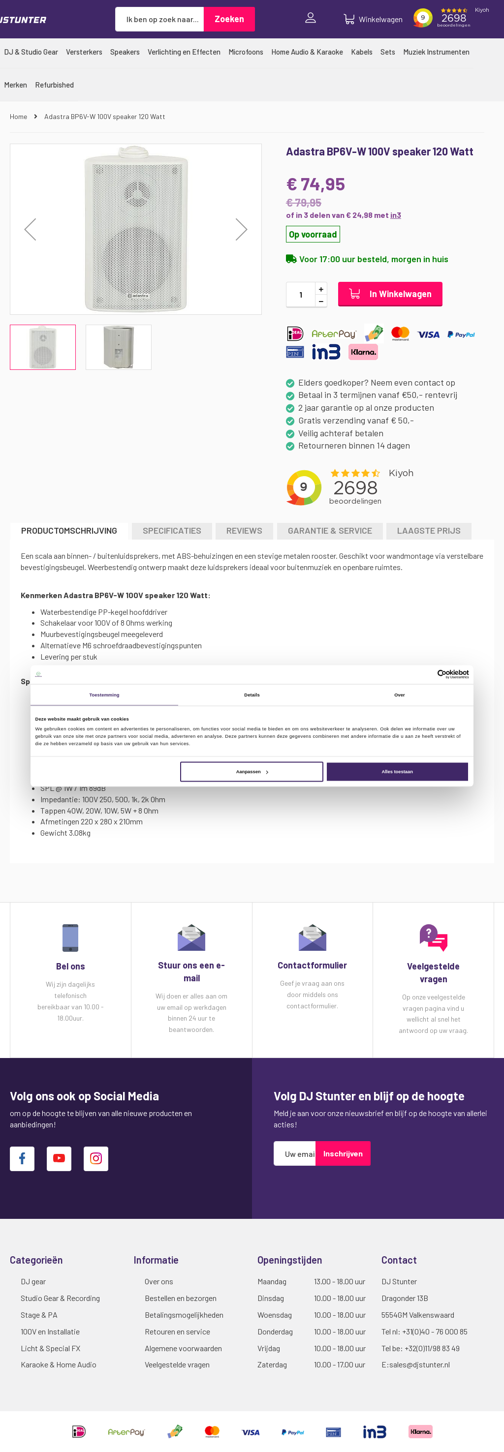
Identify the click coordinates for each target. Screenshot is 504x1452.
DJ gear (33, 1281)
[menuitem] (31, 51)
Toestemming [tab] (104, 694)
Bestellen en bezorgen (181, 1297)
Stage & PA (39, 1314)
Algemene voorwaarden (183, 1348)
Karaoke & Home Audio (58, 1364)
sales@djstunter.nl (419, 1364)
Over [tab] (399, 694)
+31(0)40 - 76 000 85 (435, 1331)
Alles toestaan (396, 771)
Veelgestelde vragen (177, 1364)
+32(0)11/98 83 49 (432, 1348)
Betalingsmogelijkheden (184, 1314)
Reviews (244, 530)
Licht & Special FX (50, 1348)
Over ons (159, 1281)
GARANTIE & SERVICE (330, 530)
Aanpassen (252, 771)
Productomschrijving (69, 530)
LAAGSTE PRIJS (429, 530)
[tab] (69, 531)
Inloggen (313, 19)
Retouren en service (177, 1331)
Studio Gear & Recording (60, 1297)
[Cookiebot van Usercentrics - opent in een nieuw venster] (426, 674)
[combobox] (159, 19)
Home (19, 116)
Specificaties (172, 530)
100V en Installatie (50, 1331)
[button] (241, 229)
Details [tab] (251, 694)
